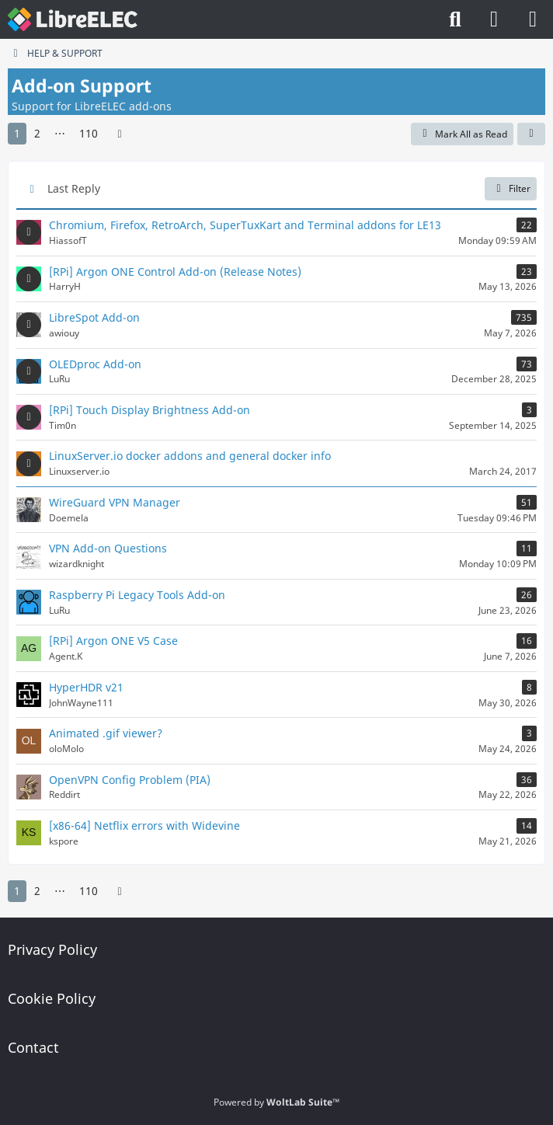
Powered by (276, 1102)
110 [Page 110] (88, 133)
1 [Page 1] (17, 133)
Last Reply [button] (73, 188)
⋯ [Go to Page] (59, 133)
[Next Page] (120, 134)
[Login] (494, 19)
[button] (531, 134)
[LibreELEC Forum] (73, 19)
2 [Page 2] (37, 133)
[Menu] (532, 19)
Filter (510, 188)
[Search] (455, 19)
